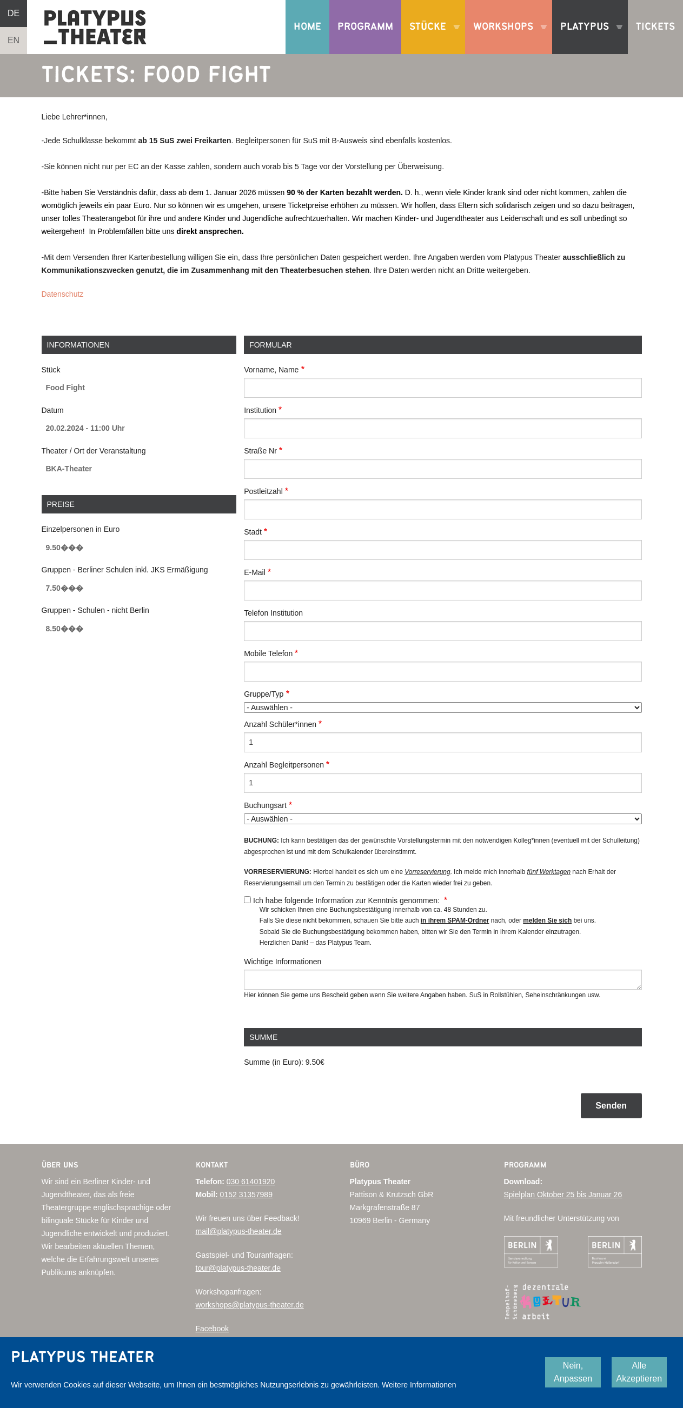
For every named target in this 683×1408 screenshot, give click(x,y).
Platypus (587, 38)
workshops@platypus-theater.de (250, 1304)
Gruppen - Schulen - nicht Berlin (95, 610)
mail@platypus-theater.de (239, 1231)
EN (13, 40)
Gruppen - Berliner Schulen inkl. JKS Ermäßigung (125, 569)
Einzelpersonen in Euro (81, 529)
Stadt (253, 532)
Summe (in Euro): (273, 1062)
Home (307, 27)
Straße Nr (260, 451)
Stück (51, 369)
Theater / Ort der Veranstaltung (94, 451)
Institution (260, 410)
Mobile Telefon (268, 653)
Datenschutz (63, 294)
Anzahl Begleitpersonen (284, 765)
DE (13, 13)
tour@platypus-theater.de (238, 1268)
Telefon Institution (273, 613)
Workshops (506, 38)
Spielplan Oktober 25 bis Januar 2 (561, 1194)
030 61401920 (251, 1181)
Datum (53, 410)
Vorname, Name (271, 369)
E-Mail (255, 572)
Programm (365, 27)
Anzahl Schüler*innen (280, 724)
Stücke (430, 38)
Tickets (655, 27)
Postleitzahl (263, 491)
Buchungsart (265, 805)
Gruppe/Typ (263, 694)
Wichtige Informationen (282, 961)
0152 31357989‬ (246, 1194)
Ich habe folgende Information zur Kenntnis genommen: (347, 900)
